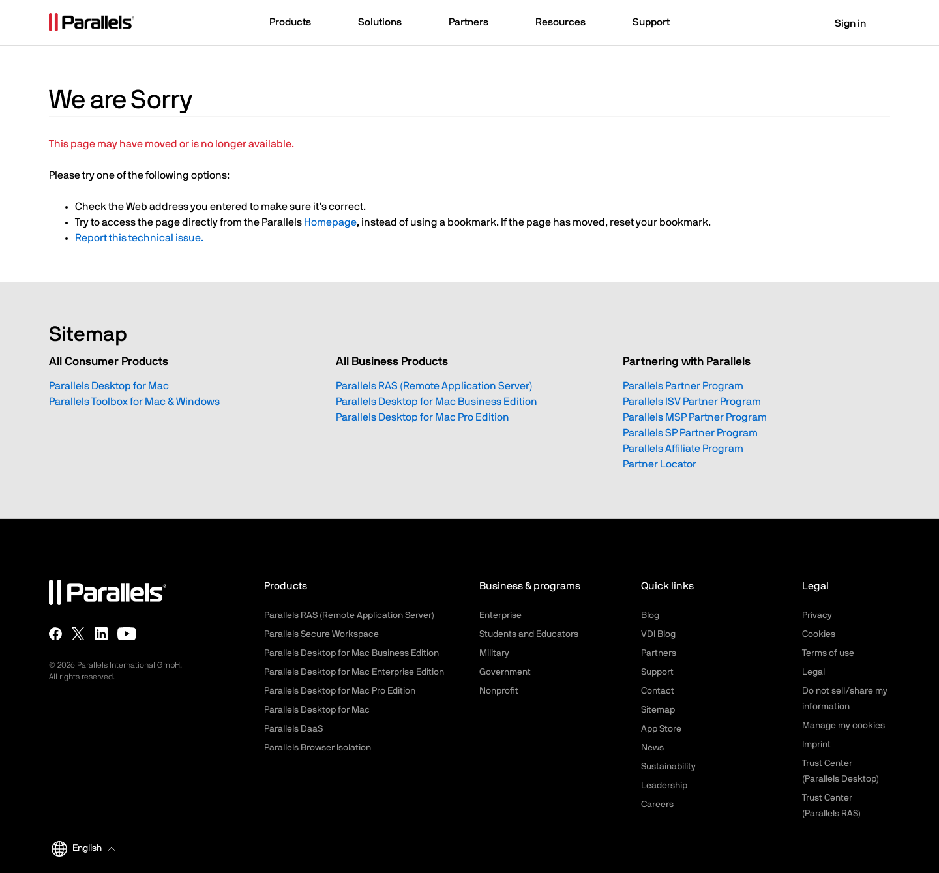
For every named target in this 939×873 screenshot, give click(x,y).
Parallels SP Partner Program (690, 433)
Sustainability (668, 766)
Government (505, 672)
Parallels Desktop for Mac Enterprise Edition (354, 672)
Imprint (816, 744)
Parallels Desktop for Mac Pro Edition (422, 417)
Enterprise (500, 615)
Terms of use (828, 653)
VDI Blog (658, 634)
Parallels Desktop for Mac (109, 386)
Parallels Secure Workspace (321, 634)
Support (657, 672)
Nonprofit (498, 691)
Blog (650, 615)
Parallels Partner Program (683, 386)
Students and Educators (528, 634)
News (652, 747)
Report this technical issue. (139, 238)
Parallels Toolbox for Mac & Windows (134, 401)
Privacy (817, 615)
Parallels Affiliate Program (683, 448)
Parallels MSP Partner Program (695, 417)
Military (494, 653)
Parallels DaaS (293, 728)
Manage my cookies (843, 725)
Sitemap (658, 710)
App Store (661, 728)
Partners (658, 653)
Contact (657, 691)
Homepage (330, 222)
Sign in (842, 23)
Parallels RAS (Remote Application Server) (434, 386)
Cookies (818, 634)
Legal (813, 672)
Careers (657, 804)
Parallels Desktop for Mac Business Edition (436, 401)
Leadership (664, 785)
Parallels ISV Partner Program (692, 401)
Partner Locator (659, 464)
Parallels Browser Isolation (317, 747)
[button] (296, 23)
